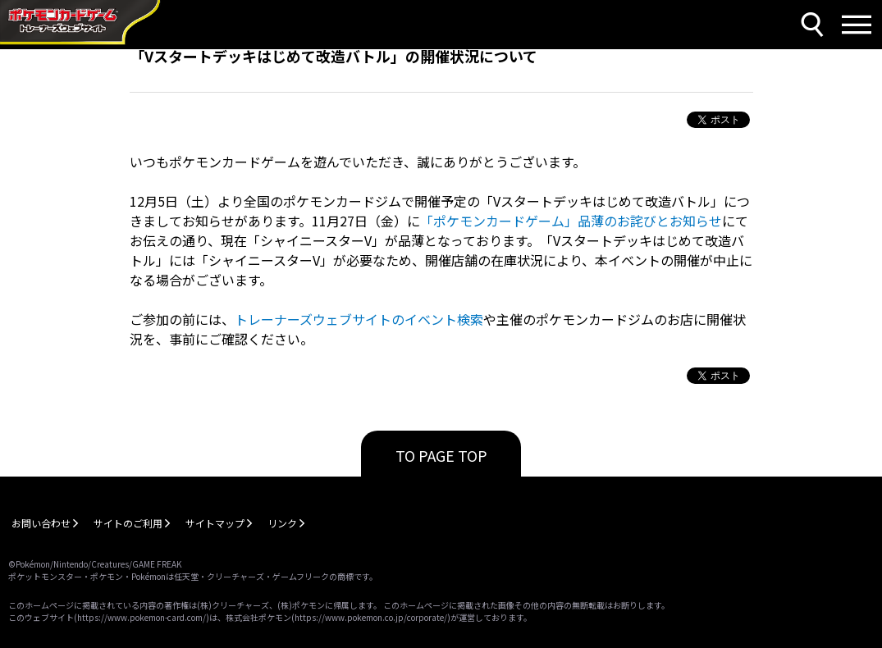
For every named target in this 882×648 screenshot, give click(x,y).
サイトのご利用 (128, 523)
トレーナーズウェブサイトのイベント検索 (359, 319)
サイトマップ (214, 523)
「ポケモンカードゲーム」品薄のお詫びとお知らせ (571, 220)
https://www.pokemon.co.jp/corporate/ (371, 617)
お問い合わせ (41, 523)
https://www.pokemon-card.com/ (141, 617)
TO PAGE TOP (441, 455)
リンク (282, 523)
